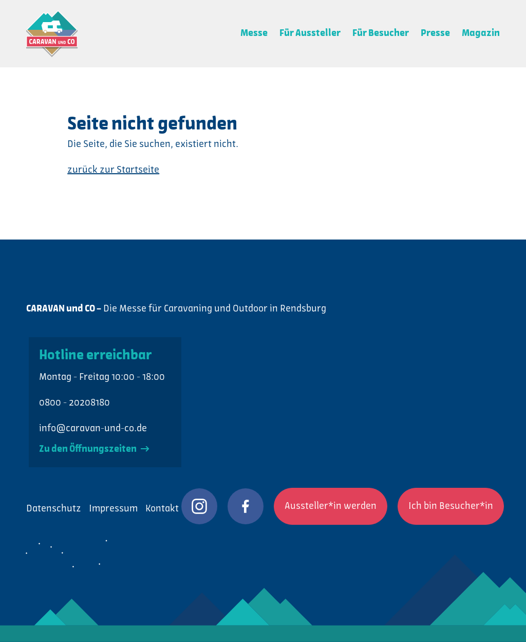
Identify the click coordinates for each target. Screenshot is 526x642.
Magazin (481, 33)
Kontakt (162, 509)
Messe (254, 33)
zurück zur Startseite (113, 170)
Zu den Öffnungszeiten (94, 449)
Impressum (113, 509)
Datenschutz (53, 509)
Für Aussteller (310, 33)
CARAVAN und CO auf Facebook (245, 506)
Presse (435, 33)
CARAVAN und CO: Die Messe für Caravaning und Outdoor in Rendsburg (52, 33)
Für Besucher (380, 33)
